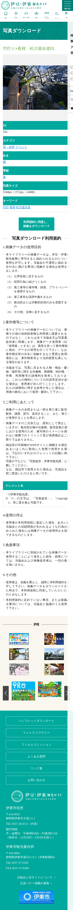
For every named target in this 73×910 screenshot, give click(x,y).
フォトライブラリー (36, 732)
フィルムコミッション (36, 744)
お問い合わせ (36, 780)
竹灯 (6, 207)
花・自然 (8, 147)
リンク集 (36, 768)
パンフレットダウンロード (36, 720)
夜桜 (12, 207)
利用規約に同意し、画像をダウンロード (36, 224)
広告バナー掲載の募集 (36, 883)
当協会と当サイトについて (36, 877)
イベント (21, 147)
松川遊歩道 (23, 207)
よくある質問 (36, 756)
